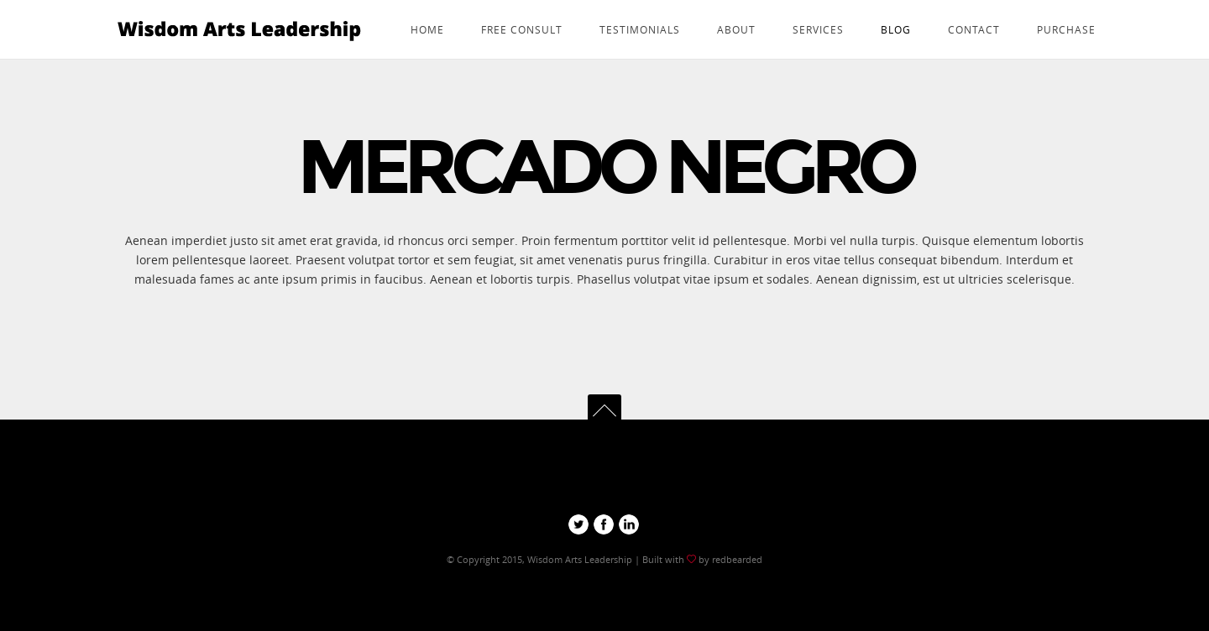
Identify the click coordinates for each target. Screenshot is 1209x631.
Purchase (1066, 29)
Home (427, 29)
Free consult (522, 29)
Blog (896, 29)
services (818, 29)
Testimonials (639, 29)
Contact (974, 29)
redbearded (735, 559)
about (736, 29)
